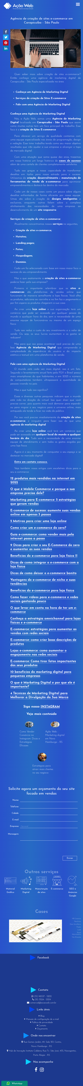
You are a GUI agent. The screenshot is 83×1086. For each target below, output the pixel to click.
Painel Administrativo (76, 933)
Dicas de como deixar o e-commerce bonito (43, 573)
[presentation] (26, 851)
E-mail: (15, 820)
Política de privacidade (41, 1022)
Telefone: (14, 807)
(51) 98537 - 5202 (41, 996)
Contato (41, 1025)
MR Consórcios (76, 918)
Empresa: (14, 826)
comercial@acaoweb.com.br (41, 1003)
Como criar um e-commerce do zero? (38, 528)
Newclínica (77, 921)
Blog (41, 1016)
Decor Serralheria (75, 924)
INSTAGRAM (50, 706)
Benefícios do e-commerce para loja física (42, 590)
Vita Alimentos (76, 937)
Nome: (15, 800)
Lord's (79, 930)
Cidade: (15, 813)
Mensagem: (13, 834)
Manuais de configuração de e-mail (41, 1019)
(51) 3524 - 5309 (41, 999)
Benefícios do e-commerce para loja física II (43, 556)
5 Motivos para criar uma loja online (38, 521)
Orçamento (41, 1029)
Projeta (79, 927)
